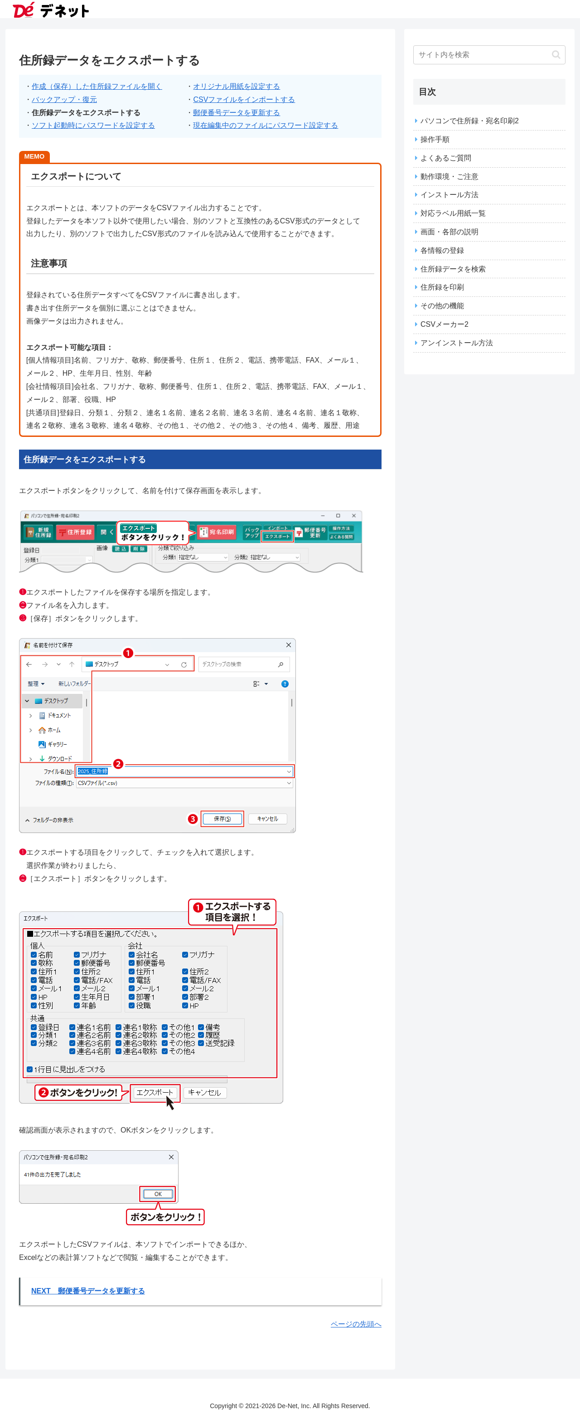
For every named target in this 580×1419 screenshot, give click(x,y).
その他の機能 (442, 306)
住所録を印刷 (442, 287)
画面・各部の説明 (449, 232)
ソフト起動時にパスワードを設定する (93, 125)
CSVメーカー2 (444, 324)
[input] (489, 54)
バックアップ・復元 (64, 99)
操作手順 (435, 139)
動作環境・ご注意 (449, 176)
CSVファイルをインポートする (244, 99)
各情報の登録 (442, 250)
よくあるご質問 (445, 158)
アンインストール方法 (456, 343)
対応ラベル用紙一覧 (453, 213)
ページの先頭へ (356, 1324)
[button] (556, 54)
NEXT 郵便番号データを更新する (88, 1291)
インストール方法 (449, 195)
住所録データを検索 (453, 269)
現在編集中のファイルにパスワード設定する (265, 125)
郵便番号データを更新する (236, 112)
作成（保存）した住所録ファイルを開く (97, 86)
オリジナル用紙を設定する (236, 86)
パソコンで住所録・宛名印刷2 (469, 121)
